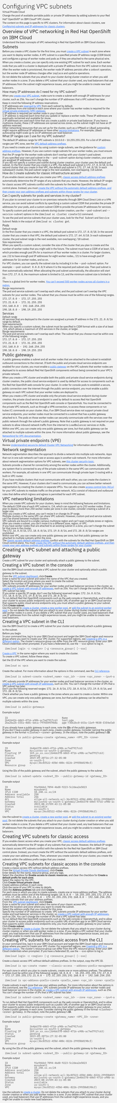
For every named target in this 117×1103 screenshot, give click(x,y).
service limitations (69, 130)
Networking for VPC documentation (21, 435)
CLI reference (102, 671)
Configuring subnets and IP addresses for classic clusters (33, 26)
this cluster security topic (80, 461)
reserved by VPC (32, 106)
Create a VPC (9, 653)
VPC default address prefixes (50, 143)
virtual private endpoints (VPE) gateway (23, 110)
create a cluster (30, 607)
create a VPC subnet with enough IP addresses (27, 588)
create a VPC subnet (78, 51)
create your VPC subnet (26, 95)
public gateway (58, 366)
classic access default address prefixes (84, 177)
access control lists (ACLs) (99, 486)
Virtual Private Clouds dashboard (31, 870)
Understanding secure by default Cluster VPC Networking (42, 445)
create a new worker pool (54, 607)
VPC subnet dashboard (25, 576)
